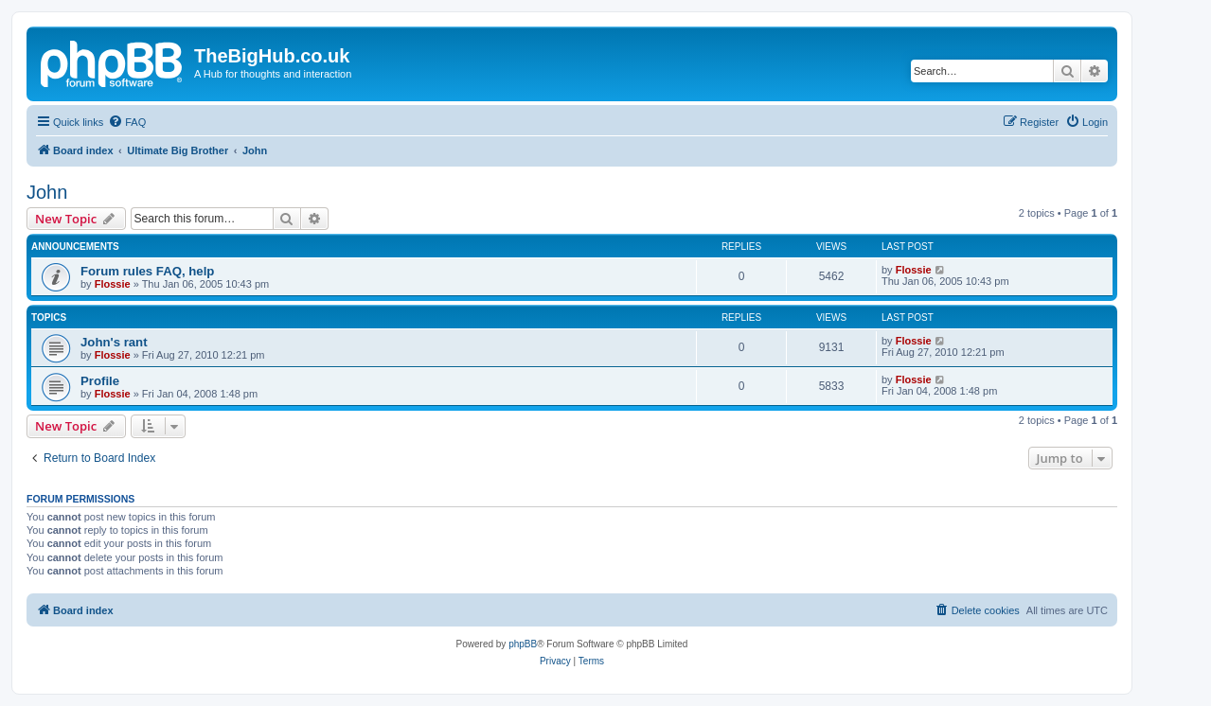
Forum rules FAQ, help (147, 271)
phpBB (522, 644)
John (47, 192)
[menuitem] (127, 122)
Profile (99, 381)
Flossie (113, 284)
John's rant (114, 342)
